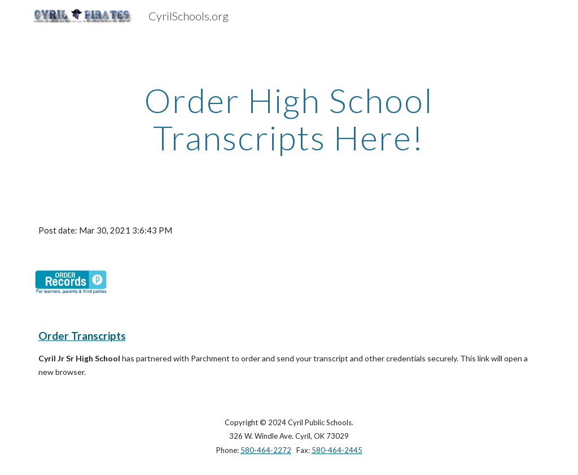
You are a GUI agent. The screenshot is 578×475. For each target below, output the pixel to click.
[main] (289, 119)
